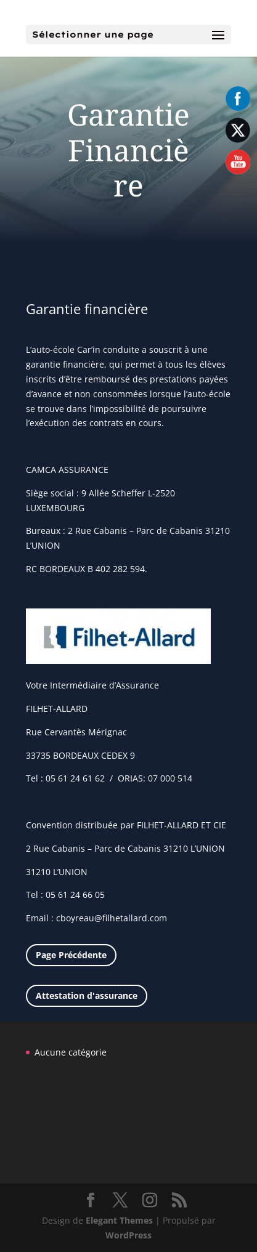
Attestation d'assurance (86, 995)
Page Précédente (71, 955)
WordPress (128, 1235)
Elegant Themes (119, 1220)
